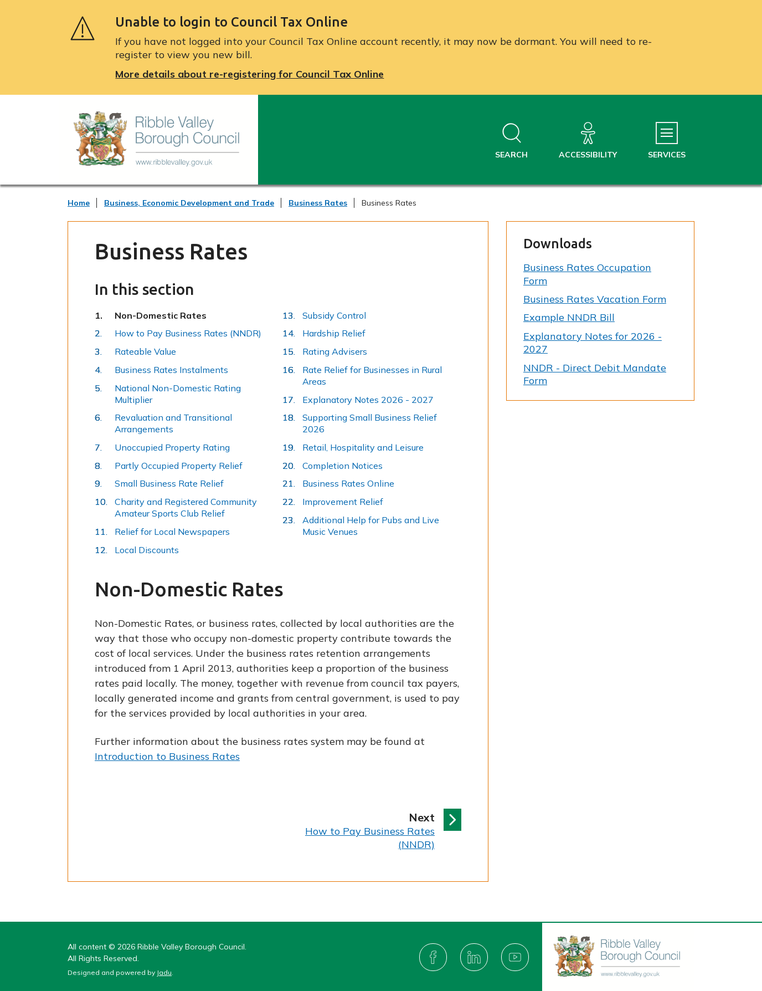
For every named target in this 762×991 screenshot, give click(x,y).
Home (79, 203)
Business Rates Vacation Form (594, 299)
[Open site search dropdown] (511, 141)
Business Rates (318, 203)
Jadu (164, 972)
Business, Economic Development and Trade (189, 203)
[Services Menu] (666, 141)
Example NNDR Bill (569, 317)
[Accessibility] (588, 141)
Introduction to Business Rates (167, 756)
